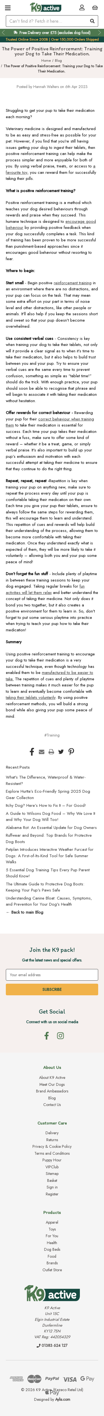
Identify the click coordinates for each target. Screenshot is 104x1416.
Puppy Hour (52, 1160)
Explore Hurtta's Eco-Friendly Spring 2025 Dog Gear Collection (48, 794)
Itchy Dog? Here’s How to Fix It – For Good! (46, 805)
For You (52, 1236)
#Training (52, 735)
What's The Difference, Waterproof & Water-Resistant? (46, 780)
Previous (4, 33)
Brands (52, 1263)
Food (52, 1256)
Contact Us (52, 1104)
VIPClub (52, 1167)
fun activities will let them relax (45, 589)
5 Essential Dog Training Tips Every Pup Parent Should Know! (48, 873)
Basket (52, 1180)
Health (52, 1243)
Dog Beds (52, 1249)
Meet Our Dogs (52, 1084)
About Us (52, 1067)
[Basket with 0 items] (95, 7)
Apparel (52, 1222)
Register (52, 1194)
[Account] (82, 7)
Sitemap (52, 1173)
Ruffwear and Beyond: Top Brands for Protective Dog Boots (49, 838)
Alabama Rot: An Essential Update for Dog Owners (51, 828)
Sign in (52, 1187)
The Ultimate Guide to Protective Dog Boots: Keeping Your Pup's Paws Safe (45, 887)
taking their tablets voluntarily (30, 697)
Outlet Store (52, 1270)
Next (100, 33)
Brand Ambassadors (52, 1091)
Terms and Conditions (52, 1153)
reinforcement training (73, 283)
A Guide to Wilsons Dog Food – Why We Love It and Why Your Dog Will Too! (50, 816)
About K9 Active (52, 1077)
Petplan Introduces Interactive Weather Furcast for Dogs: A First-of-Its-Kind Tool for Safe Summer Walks (49, 855)
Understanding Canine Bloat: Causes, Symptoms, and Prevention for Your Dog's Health (49, 901)
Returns (52, 1140)
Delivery (52, 1133)
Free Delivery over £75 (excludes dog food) (54, 32)
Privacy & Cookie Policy (52, 1146)
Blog (52, 1098)
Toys (52, 1229)
